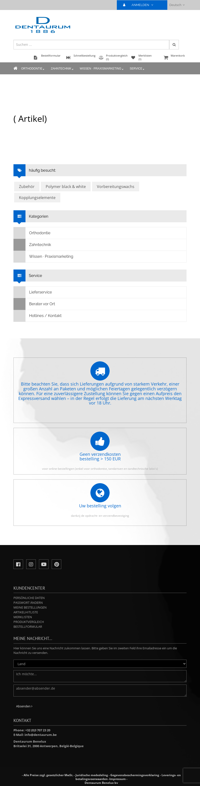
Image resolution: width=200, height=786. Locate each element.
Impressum (117, 779)
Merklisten (22, 617)
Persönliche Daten (29, 598)
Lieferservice (33, 292)
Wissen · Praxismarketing (102, 69)
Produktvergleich (28, 622)
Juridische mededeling (91, 775)
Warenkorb (174, 58)
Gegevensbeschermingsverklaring (134, 775)
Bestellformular (27, 626)
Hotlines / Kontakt (38, 316)
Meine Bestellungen (30, 607)
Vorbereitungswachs (115, 186)
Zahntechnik (62, 69)
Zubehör (27, 186)
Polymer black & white (66, 186)
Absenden (24, 706)
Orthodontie (33, 69)
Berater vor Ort (34, 304)
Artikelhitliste (25, 612)
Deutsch (177, 5)
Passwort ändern (28, 602)
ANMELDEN (140, 5)
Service (137, 69)
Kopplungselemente (37, 197)
